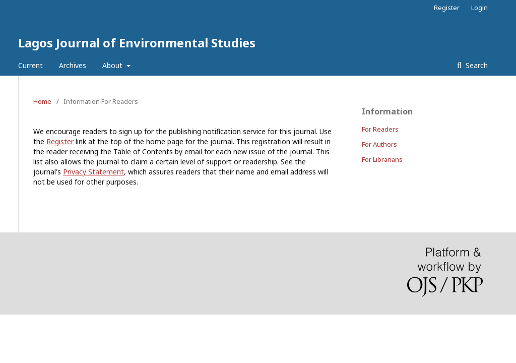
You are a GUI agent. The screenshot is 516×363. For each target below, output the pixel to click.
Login (479, 7)
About (113, 65)
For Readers (380, 129)
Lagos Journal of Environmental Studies (136, 42)
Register (447, 7)
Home (42, 101)
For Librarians (382, 159)
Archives (72, 65)
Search (476, 65)
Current (30, 65)
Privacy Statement (93, 171)
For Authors (379, 144)
